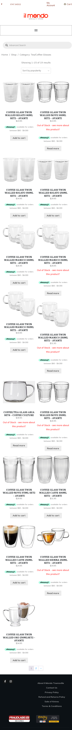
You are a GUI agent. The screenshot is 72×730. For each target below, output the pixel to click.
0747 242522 (15, 4)
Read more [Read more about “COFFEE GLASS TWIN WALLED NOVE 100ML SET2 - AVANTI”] (53, 148)
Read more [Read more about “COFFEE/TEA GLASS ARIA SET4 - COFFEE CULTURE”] (19, 445)
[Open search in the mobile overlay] (36, 45)
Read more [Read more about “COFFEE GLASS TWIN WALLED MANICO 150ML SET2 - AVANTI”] (53, 293)
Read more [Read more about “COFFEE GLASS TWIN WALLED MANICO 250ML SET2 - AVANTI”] (53, 370)
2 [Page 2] (36, 668)
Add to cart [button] (19, 137)
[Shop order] (36, 70)
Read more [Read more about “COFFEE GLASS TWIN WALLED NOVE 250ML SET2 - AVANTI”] (53, 448)
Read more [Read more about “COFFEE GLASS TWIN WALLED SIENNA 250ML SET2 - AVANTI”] (53, 593)
